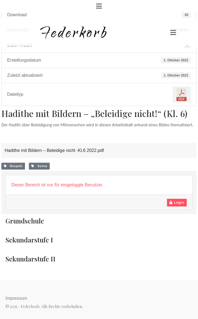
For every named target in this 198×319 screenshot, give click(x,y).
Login (176, 203)
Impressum (16, 298)
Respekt (13, 166)
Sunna (39, 166)
